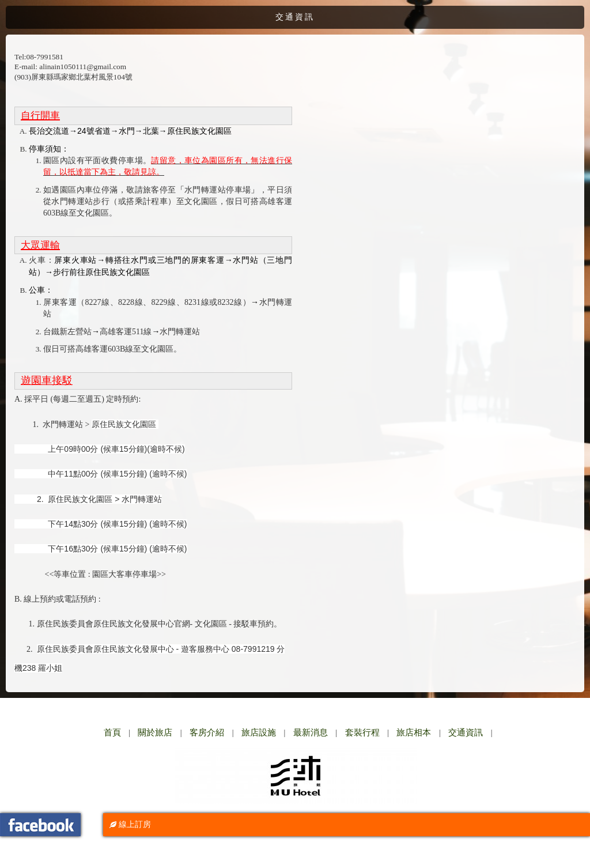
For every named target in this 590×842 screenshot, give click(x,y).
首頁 (112, 732)
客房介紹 (207, 732)
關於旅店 (155, 732)
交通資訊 (465, 732)
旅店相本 (413, 732)
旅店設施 (258, 732)
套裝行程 (362, 732)
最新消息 (310, 732)
